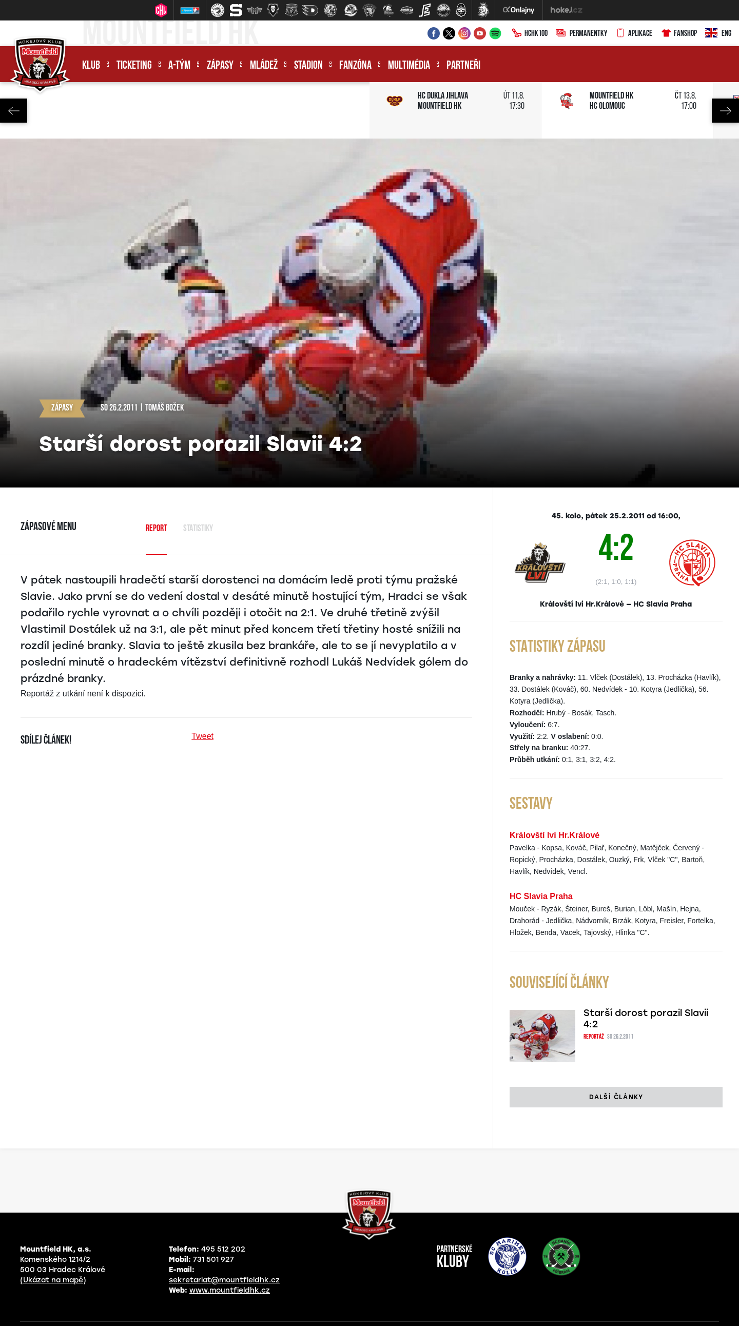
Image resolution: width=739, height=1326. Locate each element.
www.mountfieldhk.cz (229, 1290)
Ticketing (134, 66)
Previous (13, 111)
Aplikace (633, 34)
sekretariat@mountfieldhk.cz (224, 1280)
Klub (91, 66)
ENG (718, 34)
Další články (616, 1097)
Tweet (202, 736)
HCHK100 (530, 34)
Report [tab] (156, 529)
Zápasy (220, 66)
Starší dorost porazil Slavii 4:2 (646, 1018)
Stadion (308, 66)
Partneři (463, 66)
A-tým (179, 66)
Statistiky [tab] (198, 529)
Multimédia (409, 66)
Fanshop (678, 34)
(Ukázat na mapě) (53, 1280)
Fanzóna (355, 66)
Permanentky (581, 34)
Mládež (264, 66)
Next (725, 111)
